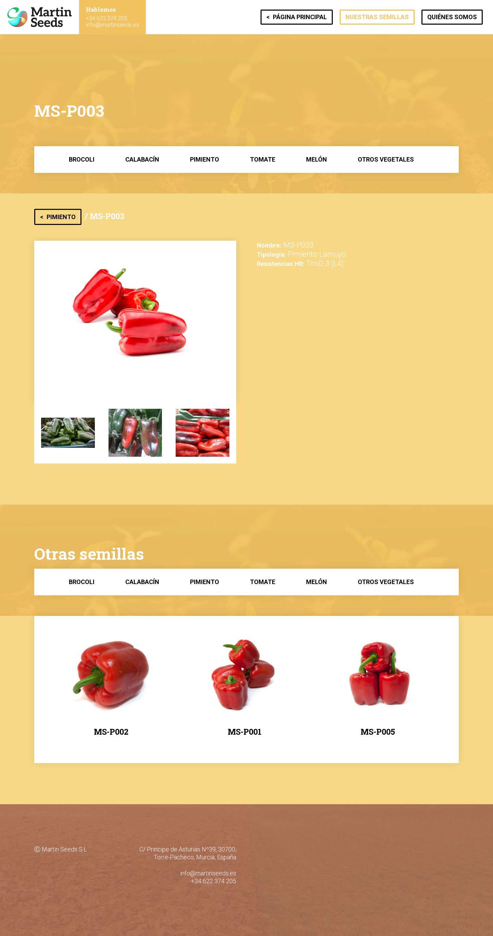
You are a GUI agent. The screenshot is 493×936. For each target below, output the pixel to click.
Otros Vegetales (386, 159)
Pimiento (204, 159)
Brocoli (81, 159)
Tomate (262, 159)
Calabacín (142, 159)
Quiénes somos (452, 17)
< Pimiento (58, 216)
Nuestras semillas (377, 17)
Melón (316, 159)
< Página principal (296, 17)
